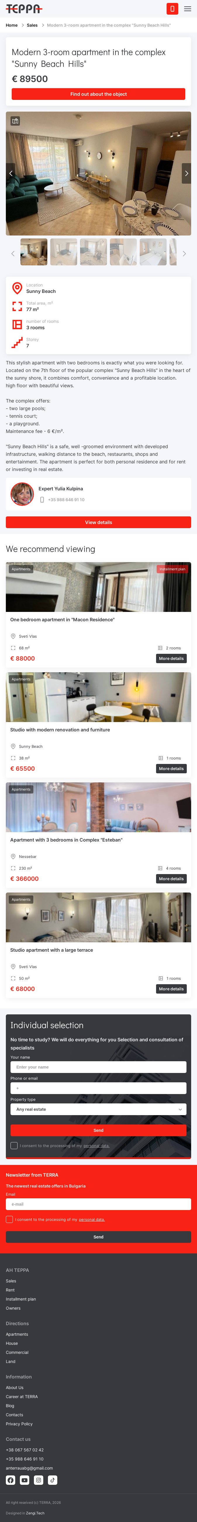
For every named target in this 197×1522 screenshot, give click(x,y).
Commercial (17, 1352)
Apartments (17, 1334)
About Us (14, 1387)
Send (98, 1130)
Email (10, 1194)
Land (10, 1361)
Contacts (14, 1414)
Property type (23, 1099)
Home (12, 25)
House (12, 1343)
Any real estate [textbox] (31, 1109)
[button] (186, 173)
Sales (32, 25)
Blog (10, 1405)
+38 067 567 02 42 (25, 1449)
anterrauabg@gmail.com (29, 1467)
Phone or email (24, 1078)
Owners (13, 1308)
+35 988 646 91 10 (61, 499)
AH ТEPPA (17, 1270)
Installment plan (21, 1298)
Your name (20, 1057)
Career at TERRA (22, 1396)
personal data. (97, 1145)
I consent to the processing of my (51, 1145)
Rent (10, 1289)
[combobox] (98, 1109)
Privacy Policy (19, 1423)
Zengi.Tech (35, 1513)
